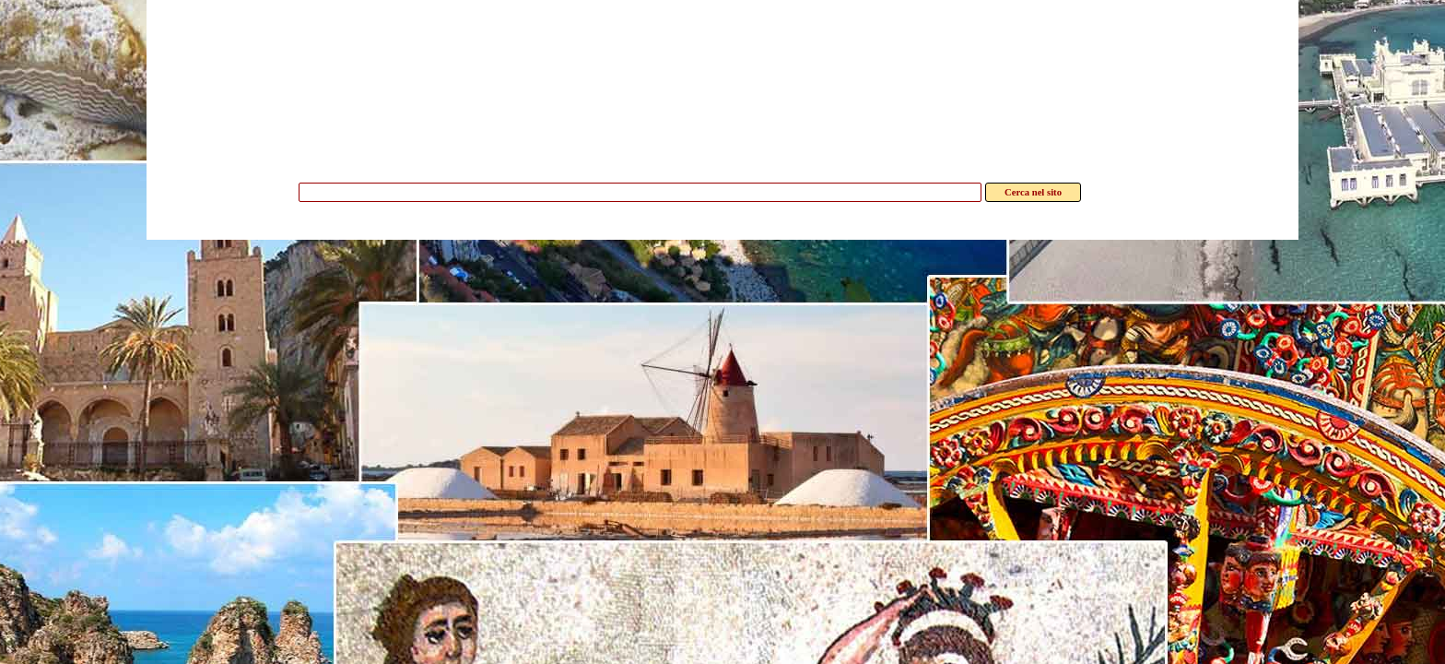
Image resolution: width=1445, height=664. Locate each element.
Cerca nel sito (1033, 192)
